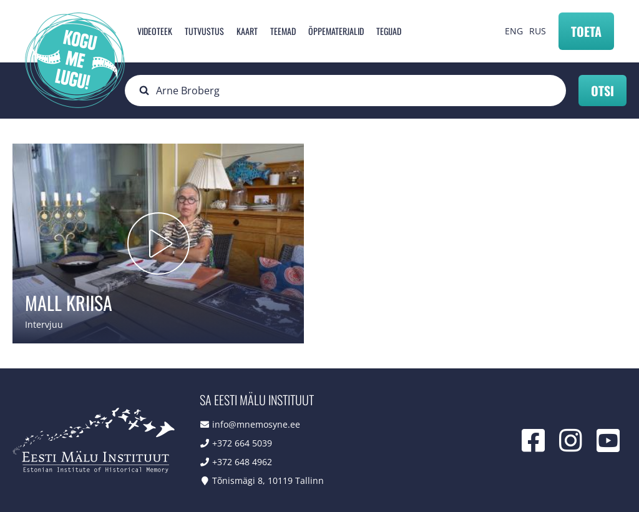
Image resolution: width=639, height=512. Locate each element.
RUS (537, 31)
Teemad (283, 30)
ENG (514, 31)
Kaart (247, 30)
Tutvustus (204, 30)
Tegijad (388, 30)
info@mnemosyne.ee (256, 424)
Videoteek (154, 30)
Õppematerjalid (336, 30)
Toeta (586, 31)
